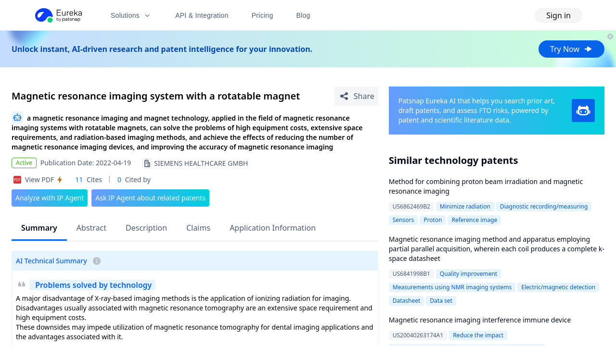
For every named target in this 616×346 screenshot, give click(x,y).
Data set (441, 301)
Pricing (262, 15)
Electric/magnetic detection (558, 287)
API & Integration (202, 15)
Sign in (558, 15)
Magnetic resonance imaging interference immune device (480, 319)
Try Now (571, 49)
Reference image (474, 220)
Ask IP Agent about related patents (150, 197)
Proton (433, 220)
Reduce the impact (478, 335)
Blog (303, 15)
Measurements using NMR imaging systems (452, 287)
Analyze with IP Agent (49, 197)
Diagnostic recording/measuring (544, 206)
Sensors (403, 220)
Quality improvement (468, 274)
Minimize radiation (465, 206)
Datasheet (407, 301)
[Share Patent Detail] (356, 96)
